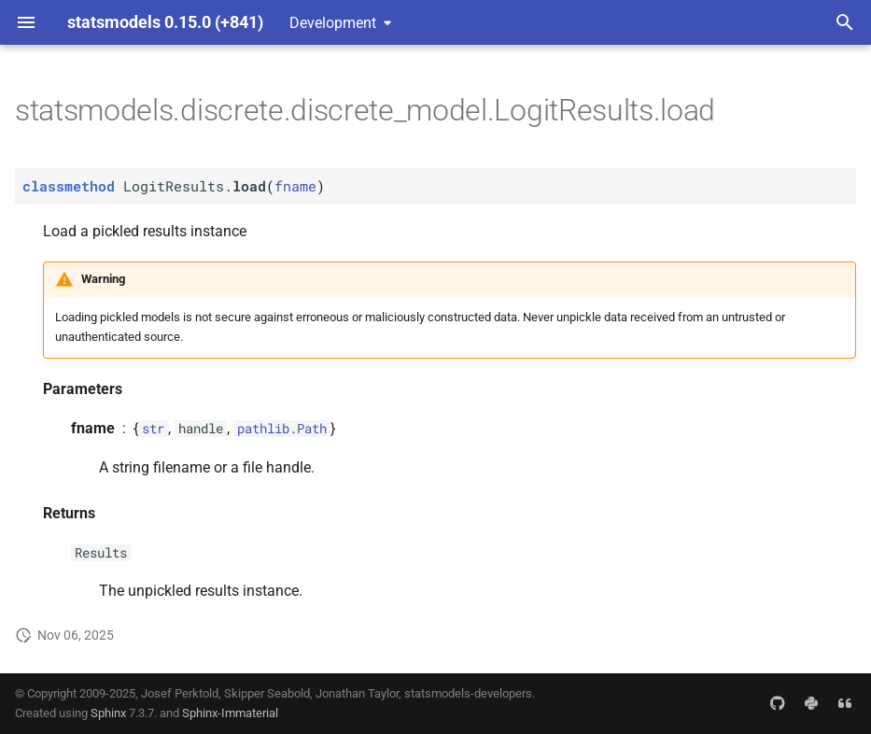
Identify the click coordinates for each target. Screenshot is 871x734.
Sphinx (108, 713)
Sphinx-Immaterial (230, 713)
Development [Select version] (332, 23)
